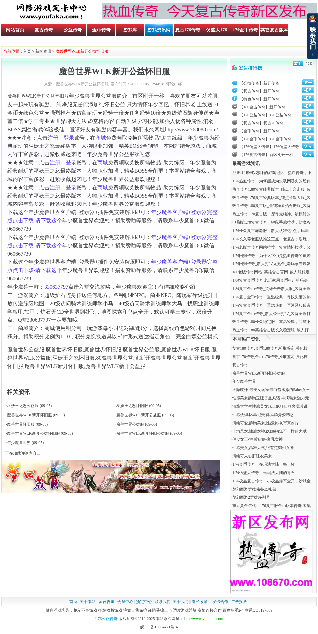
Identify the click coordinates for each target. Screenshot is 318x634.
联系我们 (163, 601)
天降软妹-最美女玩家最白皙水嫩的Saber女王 (271, 389)
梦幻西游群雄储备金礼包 (254, 489)
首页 (27, 51)
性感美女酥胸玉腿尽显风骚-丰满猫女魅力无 (270, 398)
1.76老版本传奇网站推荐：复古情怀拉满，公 (271, 247)
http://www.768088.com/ (191, 129)
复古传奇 (43, 30)
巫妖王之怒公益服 (23, 405)
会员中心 (125, 601)
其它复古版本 (274, 30)
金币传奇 (101, 30)
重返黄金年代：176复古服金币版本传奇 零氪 (271, 505)
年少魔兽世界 (19, 442)
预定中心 (144, 601)
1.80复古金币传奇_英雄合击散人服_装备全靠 (271, 288)
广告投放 (239, 601)
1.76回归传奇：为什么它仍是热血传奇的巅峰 (271, 255)
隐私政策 (200, 601)
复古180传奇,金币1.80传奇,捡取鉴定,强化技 (270, 348)
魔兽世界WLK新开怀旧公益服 (142, 433)
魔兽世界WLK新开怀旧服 (29, 415)
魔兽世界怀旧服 (21, 424)
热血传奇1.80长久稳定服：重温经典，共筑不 (271, 321)
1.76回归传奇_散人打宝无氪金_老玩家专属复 (271, 263)
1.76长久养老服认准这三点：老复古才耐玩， (271, 239)
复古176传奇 (187, 30)
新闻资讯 (43, 51)
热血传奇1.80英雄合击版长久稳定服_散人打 (270, 330)
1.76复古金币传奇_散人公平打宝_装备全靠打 (271, 313)
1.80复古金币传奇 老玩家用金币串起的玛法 (270, 280)
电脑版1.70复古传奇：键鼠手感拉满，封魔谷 (271, 222)
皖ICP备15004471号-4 (159, 627)
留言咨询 (107, 601)
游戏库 (130, 30)
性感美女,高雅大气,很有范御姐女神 (263, 447)
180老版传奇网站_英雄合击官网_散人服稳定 (271, 272)
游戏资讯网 (159, 30)
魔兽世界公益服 (130, 424)
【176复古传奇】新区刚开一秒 (266, 154)
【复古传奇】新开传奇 (259, 91)
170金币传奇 (245, 30)
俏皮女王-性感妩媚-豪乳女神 (257, 439)
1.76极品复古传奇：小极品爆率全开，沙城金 (271, 481)
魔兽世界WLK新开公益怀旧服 (33, 433)
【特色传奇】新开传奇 (259, 99)
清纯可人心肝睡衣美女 (252, 456)
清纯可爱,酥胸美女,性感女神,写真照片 (265, 423)
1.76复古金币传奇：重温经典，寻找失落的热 (271, 297)
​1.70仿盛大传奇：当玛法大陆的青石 (263, 472)
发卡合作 (220, 601)
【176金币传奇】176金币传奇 (265, 139)
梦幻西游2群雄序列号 (251, 497)
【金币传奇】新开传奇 (259, 131)
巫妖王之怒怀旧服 (132, 405)
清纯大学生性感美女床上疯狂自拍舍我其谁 (270, 406)
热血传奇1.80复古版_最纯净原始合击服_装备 (271, 205)
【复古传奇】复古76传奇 (261, 123)
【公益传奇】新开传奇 (259, 83)
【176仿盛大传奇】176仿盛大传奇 (269, 146)
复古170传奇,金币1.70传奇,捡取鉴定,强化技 (270, 356)
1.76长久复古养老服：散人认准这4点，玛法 (270, 230)
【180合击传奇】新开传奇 (262, 107)
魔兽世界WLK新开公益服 (138, 415)
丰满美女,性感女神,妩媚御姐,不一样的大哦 (269, 431)
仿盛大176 (216, 30)
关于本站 (88, 601)
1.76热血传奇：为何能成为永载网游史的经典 (271, 181)
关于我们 (180, 601)
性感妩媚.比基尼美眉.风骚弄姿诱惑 (263, 414)
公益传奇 (72, 30)
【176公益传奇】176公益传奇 (265, 115)
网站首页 (15, 30)
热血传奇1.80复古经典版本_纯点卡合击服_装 (271, 189)
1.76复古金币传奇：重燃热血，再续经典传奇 (271, 305)
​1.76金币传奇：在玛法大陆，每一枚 (263, 464)
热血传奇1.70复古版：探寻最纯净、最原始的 (271, 214)
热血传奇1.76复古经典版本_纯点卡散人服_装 (271, 197)
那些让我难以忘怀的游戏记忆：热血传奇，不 (272, 172)
